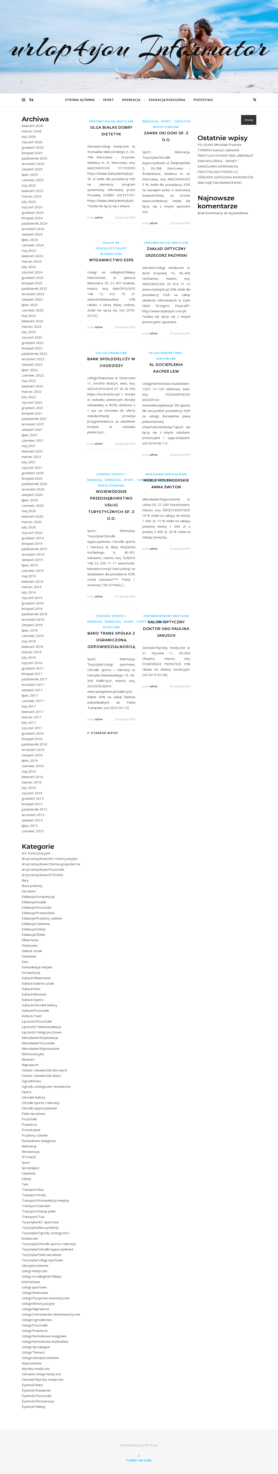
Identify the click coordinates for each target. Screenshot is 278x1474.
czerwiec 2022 (33, 375)
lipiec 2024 (30, 239)
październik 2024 (34, 223)
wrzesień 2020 (33, 489)
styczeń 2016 (32, 793)
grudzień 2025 (33, 147)
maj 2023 (29, 315)
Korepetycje (31, 972)
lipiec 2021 (30, 435)
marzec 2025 (31, 196)
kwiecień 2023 (32, 321)
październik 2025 (34, 158)
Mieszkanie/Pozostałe (38, 1043)
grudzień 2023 (33, 277)
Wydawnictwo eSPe (111, 260)
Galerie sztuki (32, 951)
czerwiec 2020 (33, 505)
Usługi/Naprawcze (35, 1309)
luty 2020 (29, 527)
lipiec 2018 (30, 630)
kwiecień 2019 (32, 581)
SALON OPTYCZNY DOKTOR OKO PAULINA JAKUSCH (166, 629)
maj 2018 (29, 641)
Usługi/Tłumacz (33, 1352)
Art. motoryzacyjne (36, 853)
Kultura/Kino (31, 989)
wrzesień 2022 (33, 359)
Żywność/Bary (32, 1385)
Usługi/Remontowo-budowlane (45, 1341)
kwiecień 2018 (32, 646)
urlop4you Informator (139, 46)
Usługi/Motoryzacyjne (38, 1303)
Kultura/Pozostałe (35, 1010)
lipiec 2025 (30, 174)
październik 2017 (34, 679)
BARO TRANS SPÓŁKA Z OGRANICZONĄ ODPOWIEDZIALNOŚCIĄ (111, 640)
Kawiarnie (29, 956)
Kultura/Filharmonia (36, 978)
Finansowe (30, 945)
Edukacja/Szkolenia (167, 100)
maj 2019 (29, 576)
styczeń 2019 (32, 598)
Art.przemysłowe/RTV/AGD (42, 875)
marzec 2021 (31, 456)
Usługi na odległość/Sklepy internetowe (111, 248)
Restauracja (31, 1151)
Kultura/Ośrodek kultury (39, 1005)
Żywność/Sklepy (34, 1406)
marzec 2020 (31, 522)
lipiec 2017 (30, 695)
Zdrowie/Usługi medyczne (41, 1374)
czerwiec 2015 (33, 831)
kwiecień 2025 (32, 191)
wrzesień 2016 (33, 749)
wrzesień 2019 (33, 554)
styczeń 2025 (32, 207)
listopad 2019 (32, 543)
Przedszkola (31, 1130)
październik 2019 (34, 549)
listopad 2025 (32, 153)
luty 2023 (29, 332)
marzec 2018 (31, 652)
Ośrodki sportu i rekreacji (40, 1103)
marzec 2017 (31, 717)
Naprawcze (30, 1065)
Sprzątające (30, 1168)
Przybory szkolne (35, 1135)
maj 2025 (29, 185)
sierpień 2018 (32, 625)
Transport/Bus (33, 1189)
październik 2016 (34, 744)
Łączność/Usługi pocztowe (42, 1032)
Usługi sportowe (34, 1287)
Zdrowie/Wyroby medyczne (42, 1379)
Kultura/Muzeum (34, 994)
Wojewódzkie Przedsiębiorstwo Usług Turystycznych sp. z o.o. (111, 505)
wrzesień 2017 (33, 684)
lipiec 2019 (30, 565)
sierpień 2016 (32, 755)
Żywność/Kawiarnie (36, 1390)
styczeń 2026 (32, 142)
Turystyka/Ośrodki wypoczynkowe (47, 1249)
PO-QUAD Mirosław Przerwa (219, 144)
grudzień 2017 (33, 668)
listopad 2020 (32, 478)
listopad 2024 (32, 218)
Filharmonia (30, 940)
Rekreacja (131, 100)
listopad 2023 (32, 283)
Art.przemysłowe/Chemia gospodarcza (51, 864)
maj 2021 (29, 446)
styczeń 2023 (32, 337)
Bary (25, 880)
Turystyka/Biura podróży (40, 1227)
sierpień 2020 (32, 494)
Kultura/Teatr (32, 1016)
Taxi (25, 1184)
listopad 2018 (32, 608)
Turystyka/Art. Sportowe (40, 1222)
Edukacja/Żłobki (33, 934)
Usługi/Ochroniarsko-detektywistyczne (51, 1314)
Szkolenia (28, 1173)
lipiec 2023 (30, 305)
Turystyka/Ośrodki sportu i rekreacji (49, 1244)
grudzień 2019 (33, 538)
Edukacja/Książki (34, 902)
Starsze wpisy (102, 733)
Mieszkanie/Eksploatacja (40, 1037)
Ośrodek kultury (33, 1097)
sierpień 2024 (32, 234)
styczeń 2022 (32, 402)
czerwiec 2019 (33, 570)
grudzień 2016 (33, 733)
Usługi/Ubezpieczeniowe (40, 1358)
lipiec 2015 (30, 825)
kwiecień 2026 (32, 125)
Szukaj (248, 120)
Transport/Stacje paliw (39, 1211)
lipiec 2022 (30, 370)
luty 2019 (29, 592)
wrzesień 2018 (33, 619)
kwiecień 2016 (32, 777)
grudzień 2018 (33, 603)
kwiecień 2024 (32, 256)
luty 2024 (29, 267)
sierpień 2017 (32, 690)
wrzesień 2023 (33, 294)
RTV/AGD (29, 1157)
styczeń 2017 (32, 728)
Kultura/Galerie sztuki (38, 983)
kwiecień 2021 (32, 451)
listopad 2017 (32, 673)
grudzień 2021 (33, 408)
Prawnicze (29, 1124)
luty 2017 (29, 722)
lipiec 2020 (30, 500)
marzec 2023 (31, 326)
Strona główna (80, 100)
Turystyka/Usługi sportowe (42, 1260)
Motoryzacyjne (33, 1054)
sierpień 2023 (32, 299)
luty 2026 (29, 136)
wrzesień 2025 (33, 163)
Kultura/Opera (32, 999)
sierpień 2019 (32, 560)
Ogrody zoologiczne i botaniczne (46, 1086)
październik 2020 (34, 484)
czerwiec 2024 (33, 245)
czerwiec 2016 (33, 766)
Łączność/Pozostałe (37, 1021)
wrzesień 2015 (33, 815)
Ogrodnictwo (31, 1081)
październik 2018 (34, 614)
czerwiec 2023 (33, 310)
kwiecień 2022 (32, 386)
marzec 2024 (31, 261)
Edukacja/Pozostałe (36, 907)
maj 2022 (29, 380)
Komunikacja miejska (37, 967)
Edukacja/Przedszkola (38, 913)
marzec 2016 (31, 782)
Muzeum (28, 1059)
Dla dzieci (29, 891)
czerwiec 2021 (33, 440)
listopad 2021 (32, 413)
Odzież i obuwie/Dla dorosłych (44, 1070)
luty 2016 (29, 787)
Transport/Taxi (33, 1216)
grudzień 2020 (33, 473)
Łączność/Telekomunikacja (41, 1027)
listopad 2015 (32, 804)
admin (99, 217)
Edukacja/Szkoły (34, 929)
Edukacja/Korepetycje (38, 896)
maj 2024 (29, 250)
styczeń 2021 (32, 467)
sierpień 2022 (32, 364)
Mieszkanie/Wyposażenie (41, 1048)
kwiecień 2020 (32, 516)
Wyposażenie (32, 1363)
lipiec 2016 (30, 760)
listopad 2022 (32, 348)
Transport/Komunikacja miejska (45, 1200)
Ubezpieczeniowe (35, 1265)
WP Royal (151, 1445)
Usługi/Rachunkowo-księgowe (44, 1336)
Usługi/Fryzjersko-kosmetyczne (46, 1298)
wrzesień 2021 (33, 424)
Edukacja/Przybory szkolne (42, 918)
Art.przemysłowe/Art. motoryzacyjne (49, 858)
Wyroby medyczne (36, 1368)
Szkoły (26, 1178)
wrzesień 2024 (33, 229)
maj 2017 (29, 706)
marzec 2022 (31, 391)
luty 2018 (29, 657)
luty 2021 (29, 462)
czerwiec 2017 (33, 701)
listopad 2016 (32, 739)
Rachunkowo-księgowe (39, 1140)
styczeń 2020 (32, 532)
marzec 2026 (31, 131)
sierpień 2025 (32, 169)
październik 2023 (34, 288)
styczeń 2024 (32, 272)
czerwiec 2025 (33, 180)
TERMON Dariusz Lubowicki (218, 150)
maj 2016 (29, 771)
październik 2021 (34, 418)
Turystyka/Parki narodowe (41, 1254)
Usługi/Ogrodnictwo (37, 1320)
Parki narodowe (33, 1113)
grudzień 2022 (33, 343)
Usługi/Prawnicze (35, 1330)
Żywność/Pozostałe (36, 1395)
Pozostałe (203, 100)
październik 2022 (34, 353)
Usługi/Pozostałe (35, 1325)
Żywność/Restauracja (38, 1401)
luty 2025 (29, 201)
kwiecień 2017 (32, 711)
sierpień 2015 (32, 820)
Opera (26, 1092)
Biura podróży (32, 885)
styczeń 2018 (32, 663)
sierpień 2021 (32, 429)
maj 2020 (29, 511)
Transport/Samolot (36, 1206)
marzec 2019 (31, 587)
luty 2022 (29, 397)
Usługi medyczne (34, 1271)
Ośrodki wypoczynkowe (39, 1108)
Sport (108, 100)
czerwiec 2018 (33, 635)
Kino (25, 961)
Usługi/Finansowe (35, 1292)
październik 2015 (34, 809)
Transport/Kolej (34, 1195)
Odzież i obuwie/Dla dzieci (41, 1075)
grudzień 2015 (33, 798)
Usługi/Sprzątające (36, 1347)
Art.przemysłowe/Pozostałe (43, 869)
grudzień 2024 (33, 212)
